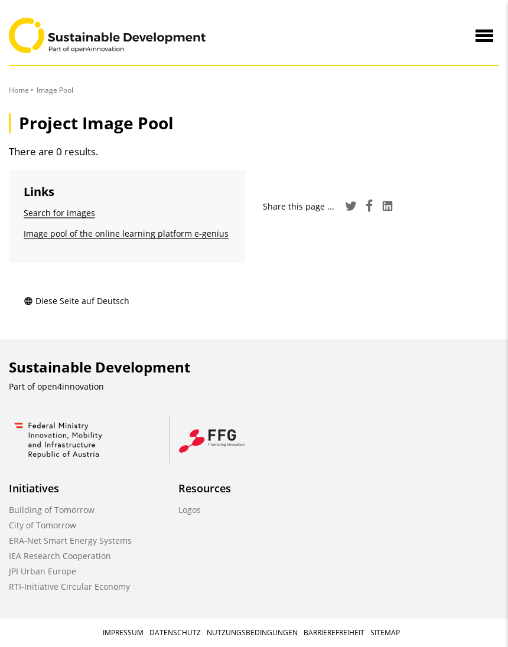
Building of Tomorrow (52, 509)
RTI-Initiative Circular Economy (69, 586)
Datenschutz (175, 633)
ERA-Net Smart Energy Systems (70, 540)
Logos (189, 509)
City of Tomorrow (42, 525)
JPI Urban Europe (42, 571)
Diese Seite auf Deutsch (76, 300)
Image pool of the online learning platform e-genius (126, 233)
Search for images (59, 212)
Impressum (123, 633)
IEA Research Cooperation (60, 555)
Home (19, 90)
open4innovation (70, 386)
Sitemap (385, 633)
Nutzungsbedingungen (252, 633)
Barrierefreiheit (334, 633)
